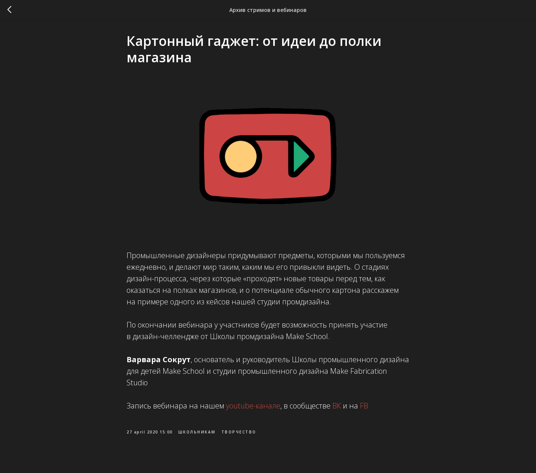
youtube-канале (253, 408)
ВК (336, 408)
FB (363, 408)
